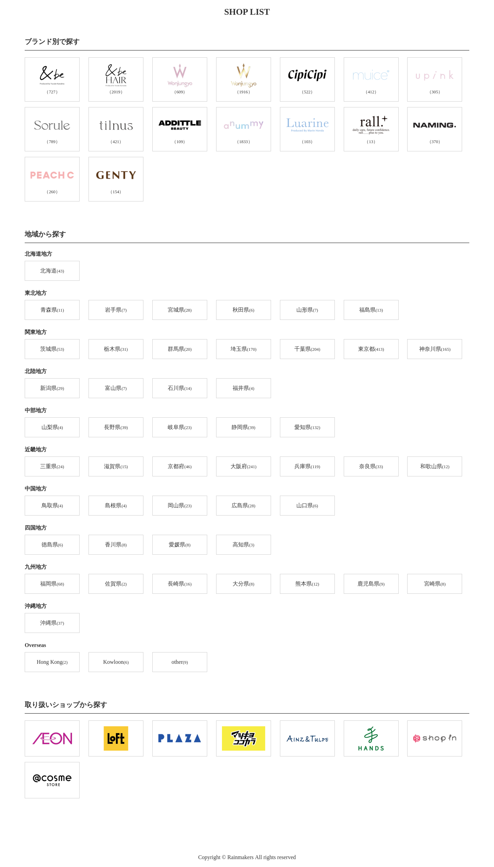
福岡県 (52, 584)
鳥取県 (52, 505)
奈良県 (371, 466)
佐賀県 (116, 584)
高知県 (243, 545)
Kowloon (116, 662)
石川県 (179, 388)
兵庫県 (307, 466)
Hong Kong (52, 662)
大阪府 (244, 466)
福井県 (243, 388)
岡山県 (179, 505)
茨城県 (52, 349)
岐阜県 (179, 427)
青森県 (52, 310)
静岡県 (243, 427)
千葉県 (307, 349)
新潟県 (52, 388)
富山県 (116, 388)
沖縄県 (52, 623)
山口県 (307, 505)
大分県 (243, 584)
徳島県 (52, 545)
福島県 (371, 310)
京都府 (179, 466)
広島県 (243, 505)
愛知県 (307, 427)
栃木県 (116, 349)
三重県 (52, 466)
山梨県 (52, 427)
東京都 (371, 349)
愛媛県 (179, 545)
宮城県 (179, 310)
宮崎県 (435, 584)
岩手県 (116, 310)
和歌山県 (434, 466)
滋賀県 (116, 466)
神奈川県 (435, 349)
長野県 (116, 427)
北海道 (52, 271)
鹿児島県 (371, 584)
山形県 (307, 310)
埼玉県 (244, 349)
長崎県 (179, 584)
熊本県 (307, 584)
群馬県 (179, 349)
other (180, 662)
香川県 (116, 545)
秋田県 (243, 310)
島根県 (116, 505)
